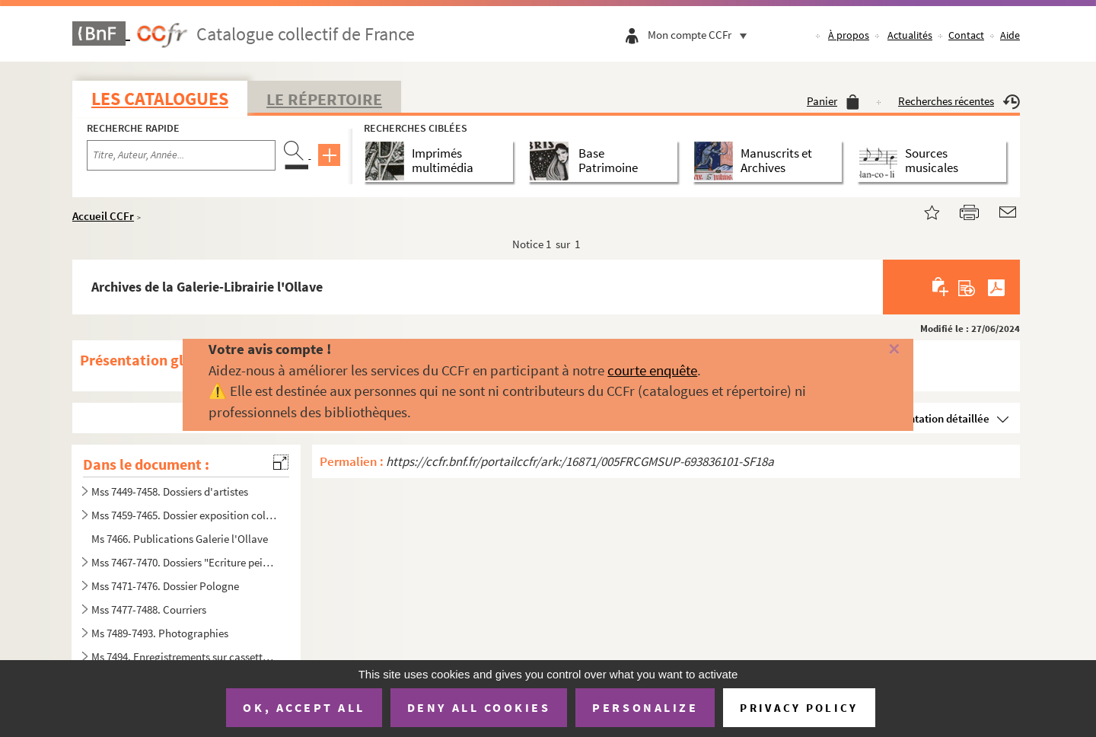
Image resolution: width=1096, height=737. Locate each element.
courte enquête (652, 370)
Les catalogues (159, 98)
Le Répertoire (324, 99)
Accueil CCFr (103, 216)
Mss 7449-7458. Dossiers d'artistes (169, 491)
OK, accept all (304, 707)
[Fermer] (869, 350)
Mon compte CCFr (701, 35)
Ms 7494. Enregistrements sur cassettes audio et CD (185, 656)
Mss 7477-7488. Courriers (148, 609)
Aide (1010, 35)
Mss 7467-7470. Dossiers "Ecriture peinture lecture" (185, 562)
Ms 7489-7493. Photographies (159, 633)
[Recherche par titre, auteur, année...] (181, 155)
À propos (848, 35)
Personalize (645, 707)
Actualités (909, 35)
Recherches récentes (959, 101)
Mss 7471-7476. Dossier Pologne (165, 586)
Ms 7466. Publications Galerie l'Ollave (179, 538)
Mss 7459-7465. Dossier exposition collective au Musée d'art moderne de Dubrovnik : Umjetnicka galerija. (185, 515)
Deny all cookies (478, 707)
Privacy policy (799, 707)
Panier (833, 101)
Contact (966, 35)
